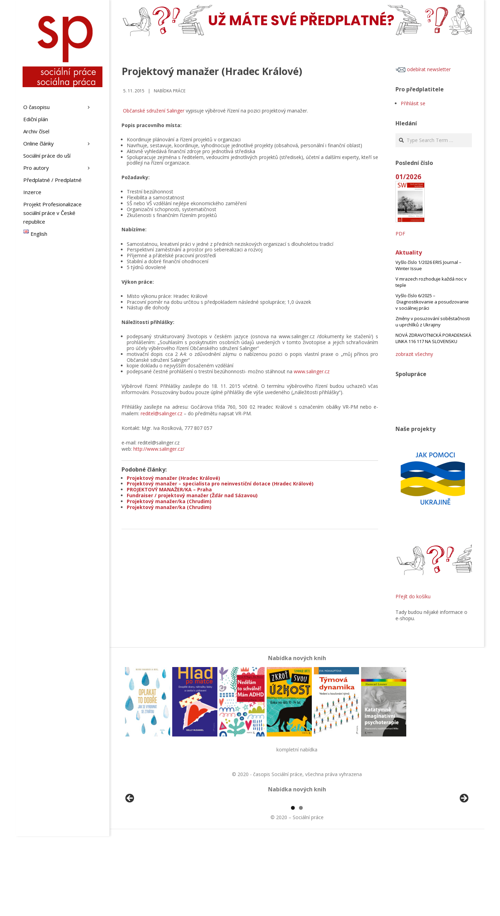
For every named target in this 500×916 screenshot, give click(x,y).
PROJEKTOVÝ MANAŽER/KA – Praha (169, 489)
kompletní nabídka (296, 749)
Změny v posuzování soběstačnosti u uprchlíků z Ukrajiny (432, 321)
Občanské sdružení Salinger (153, 110)
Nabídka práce (169, 91)
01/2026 (408, 176)
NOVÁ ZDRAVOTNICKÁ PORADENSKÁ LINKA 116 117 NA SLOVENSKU (433, 338)
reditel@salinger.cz (161, 413)
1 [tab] (293, 888)
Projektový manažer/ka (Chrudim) (169, 501)
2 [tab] (301, 888)
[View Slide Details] (149, 840)
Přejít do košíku (413, 596)
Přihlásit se (413, 103)
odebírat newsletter (423, 69)
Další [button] (463, 838)
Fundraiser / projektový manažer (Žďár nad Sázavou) (192, 495)
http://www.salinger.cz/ (158, 448)
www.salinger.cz (312, 371)
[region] (297, 840)
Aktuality (408, 252)
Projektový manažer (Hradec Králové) (173, 478)
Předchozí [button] (130, 838)
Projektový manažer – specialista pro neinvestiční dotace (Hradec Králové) (220, 483)
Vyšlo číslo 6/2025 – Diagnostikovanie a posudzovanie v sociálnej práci (432, 301)
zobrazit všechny (414, 354)
